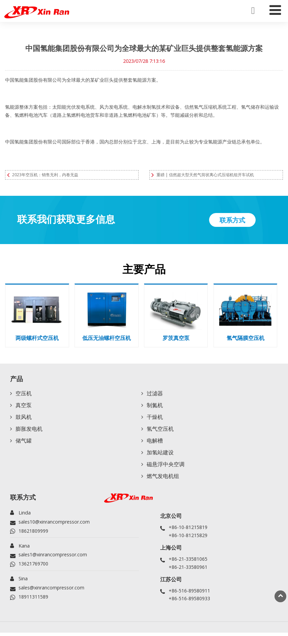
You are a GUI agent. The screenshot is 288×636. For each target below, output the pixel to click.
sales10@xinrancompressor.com (54, 525)
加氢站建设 (160, 455)
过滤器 (155, 394)
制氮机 (155, 406)
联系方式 (23, 500)
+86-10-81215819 (188, 530)
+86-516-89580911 (189, 593)
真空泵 (24, 406)
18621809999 (33, 534)
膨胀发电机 (29, 430)
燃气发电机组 (163, 479)
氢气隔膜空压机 (245, 338)
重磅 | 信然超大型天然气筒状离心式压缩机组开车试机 (205, 175)
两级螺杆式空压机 (37, 338)
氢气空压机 (160, 430)
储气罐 (24, 443)
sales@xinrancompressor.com (52, 591)
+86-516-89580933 (189, 602)
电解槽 (155, 443)
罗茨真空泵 (176, 338)
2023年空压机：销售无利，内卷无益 (45, 175)
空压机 (24, 394)
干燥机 (155, 418)
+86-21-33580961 (188, 570)
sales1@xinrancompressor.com (53, 558)
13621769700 (33, 567)
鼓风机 (24, 418)
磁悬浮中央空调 (165, 467)
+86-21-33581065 (188, 562)
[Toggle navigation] (275, 8)
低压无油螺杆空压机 (106, 338)
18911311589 (33, 600)
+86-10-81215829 (188, 538)
